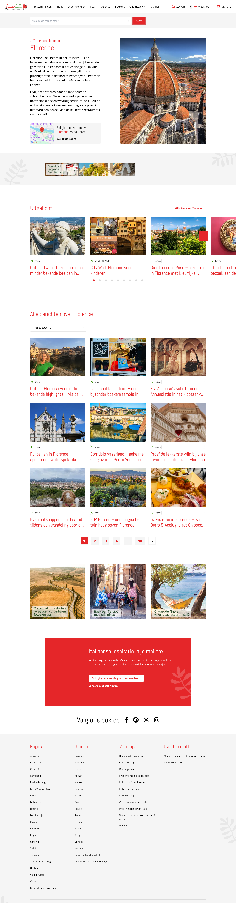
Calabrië (34, 759)
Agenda (105, 6)
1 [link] (84, 531)
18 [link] (140, 531)
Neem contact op (173, 752)
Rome (78, 805)
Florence (35, 248)
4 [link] (117, 531)
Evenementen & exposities (134, 766)
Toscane (35, 845)
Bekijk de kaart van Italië (43, 878)
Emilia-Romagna (39, 772)
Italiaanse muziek (129, 779)
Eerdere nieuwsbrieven (103, 676)
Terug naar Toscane (45, 40)
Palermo (79, 779)
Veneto (34, 871)
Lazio (33, 785)
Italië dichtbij (126, 785)
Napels (78, 772)
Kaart (93, 6)
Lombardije (36, 805)
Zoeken (178, 6)
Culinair (155, 6)
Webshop (205, 6)
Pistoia (78, 799)
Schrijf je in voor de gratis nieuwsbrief (116, 668)
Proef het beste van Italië (133, 799)
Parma (78, 785)
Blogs (59, 6)
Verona (79, 838)
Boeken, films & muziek (130, 6)
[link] (152, 531)
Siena (78, 818)
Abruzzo (35, 746)
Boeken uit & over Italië (132, 746)
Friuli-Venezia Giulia (41, 779)
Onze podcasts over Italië (133, 792)
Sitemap (67, 896)
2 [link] (95, 531)
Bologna (79, 746)
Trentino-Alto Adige (41, 851)
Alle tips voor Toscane (189, 195)
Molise (33, 812)
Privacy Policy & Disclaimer (92, 896)
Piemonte (35, 818)
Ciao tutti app (127, 752)
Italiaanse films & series (132, 772)
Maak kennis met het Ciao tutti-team (184, 746)
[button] (94, 269)
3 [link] (106, 531)
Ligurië (34, 799)
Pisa (77, 792)
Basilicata (35, 752)
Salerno (79, 812)
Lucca (78, 759)
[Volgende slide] (203, 223)
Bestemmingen (42, 6)
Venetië (79, 832)
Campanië (36, 766)
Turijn (78, 825)
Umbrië (34, 858)
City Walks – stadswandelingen (92, 851)
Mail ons (224, 6)
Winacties (124, 815)
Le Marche (36, 792)
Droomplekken (76, 6)
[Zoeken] (80, 21)
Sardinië (34, 832)
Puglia (33, 825)
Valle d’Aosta (37, 865)
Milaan (78, 766)
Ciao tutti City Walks (100, 248)
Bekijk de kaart (66, 139)
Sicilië (33, 838)
